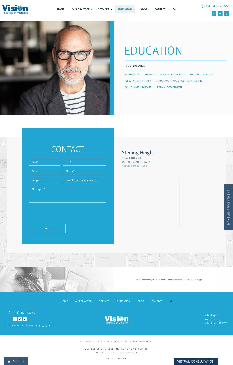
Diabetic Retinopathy (173, 74)
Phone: (134, 165)
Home (60, 9)
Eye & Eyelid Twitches (138, 80)
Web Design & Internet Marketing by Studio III (116, 349)
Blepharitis (132, 74)
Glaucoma (162, 80)
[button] (174, 9)
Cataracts (149, 74)
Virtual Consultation (195, 362)
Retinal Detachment (169, 87)
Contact (160, 9)
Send (47, 228)
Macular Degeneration (187, 80)
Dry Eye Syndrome (201, 74)
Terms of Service (192, 280)
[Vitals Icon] (226, 13)
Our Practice (80, 9)
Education (125, 9)
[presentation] (56, 215)
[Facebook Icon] (214, 13)
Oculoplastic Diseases (139, 87)
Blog (143, 9)
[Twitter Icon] (220, 13)
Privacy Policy (177, 280)
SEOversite (130, 353)
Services (103, 9)
